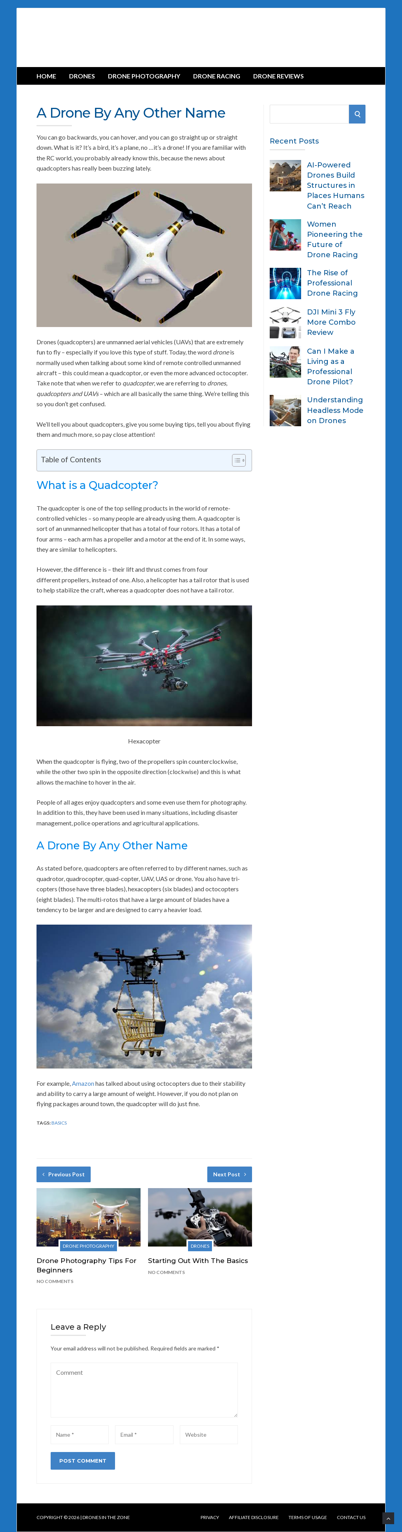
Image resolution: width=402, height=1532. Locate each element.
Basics (59, 1123)
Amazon (83, 1083)
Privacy (210, 1517)
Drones (82, 76)
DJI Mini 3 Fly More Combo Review (331, 322)
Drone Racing (216, 76)
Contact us (351, 1517)
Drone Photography (144, 76)
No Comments (55, 1281)
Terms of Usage (308, 1517)
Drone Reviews (278, 76)
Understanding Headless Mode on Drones (335, 410)
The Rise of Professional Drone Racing (332, 283)
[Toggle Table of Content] (235, 460)
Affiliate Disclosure (254, 1517)
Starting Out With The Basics (198, 1261)
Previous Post (63, 1174)
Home (46, 76)
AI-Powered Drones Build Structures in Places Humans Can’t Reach (335, 185)
